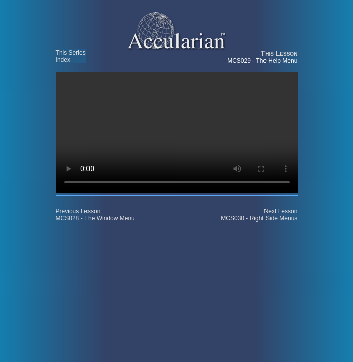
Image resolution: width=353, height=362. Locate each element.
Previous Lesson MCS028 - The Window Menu (95, 215)
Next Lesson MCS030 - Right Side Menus (259, 215)
